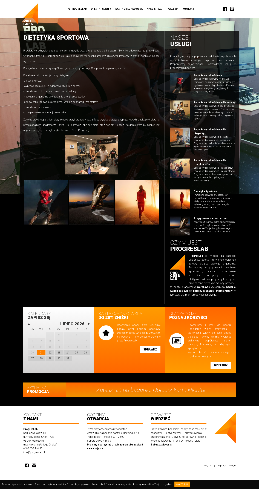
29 (50, 360)
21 (41, 354)
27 (32, 360)
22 (50, 354)
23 (58, 354)
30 (58, 360)
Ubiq (218, 467)
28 (41, 360)
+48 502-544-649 (32, 451)
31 (67, 360)
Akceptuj (182, 484)
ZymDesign (229, 467)
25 (76, 354)
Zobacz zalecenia (161, 447)
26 (85, 354)
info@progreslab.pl (34, 454)
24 (67, 354)
